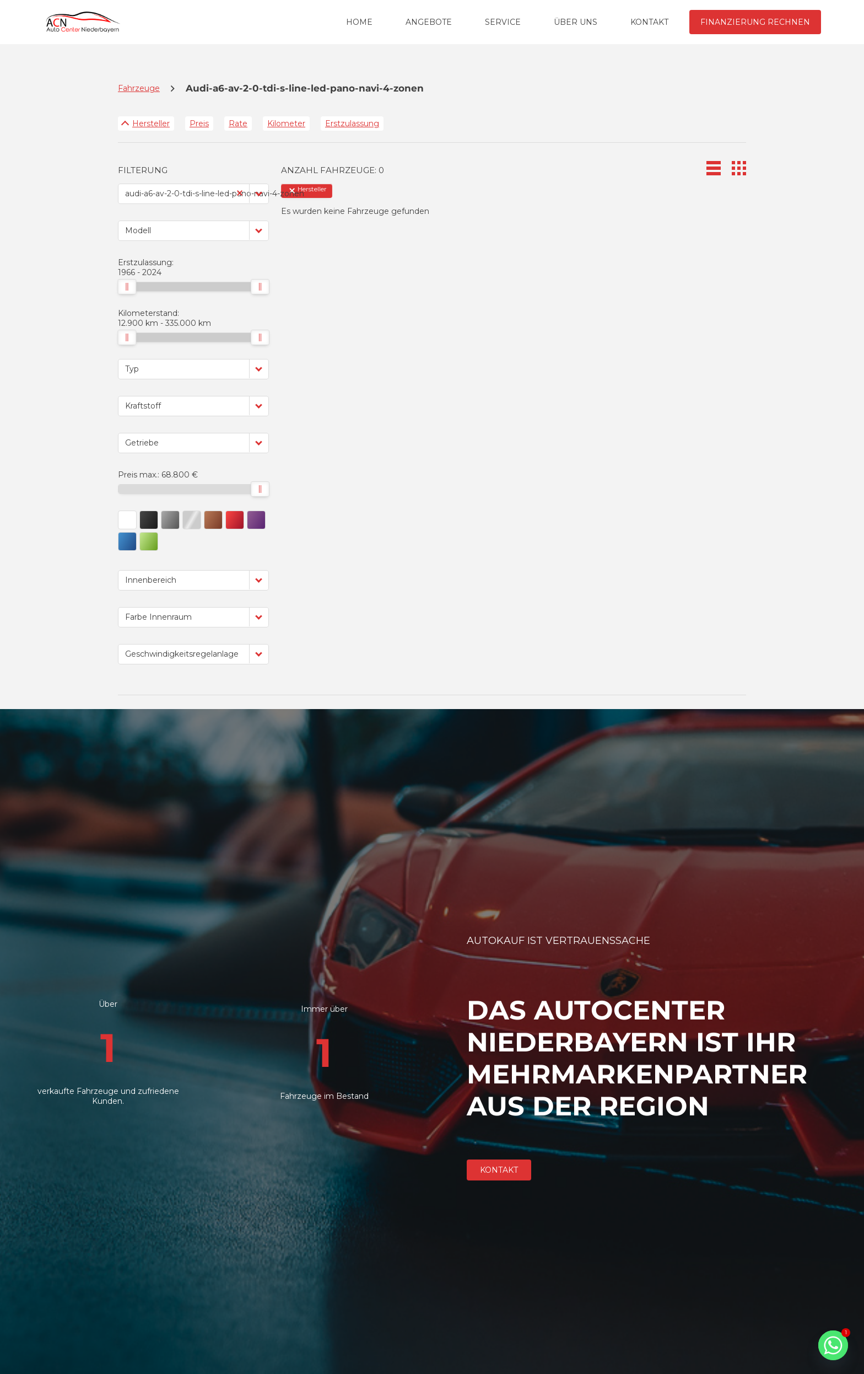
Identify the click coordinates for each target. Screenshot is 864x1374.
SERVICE (503, 22)
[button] (259, 193)
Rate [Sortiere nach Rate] (238, 123)
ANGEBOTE (429, 22)
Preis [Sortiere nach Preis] (199, 123)
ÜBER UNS (575, 22)
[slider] (126, 286)
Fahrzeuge (139, 88)
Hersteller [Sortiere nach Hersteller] (151, 123)
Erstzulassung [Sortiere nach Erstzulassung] (352, 123)
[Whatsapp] (833, 1345)
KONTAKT (649, 22)
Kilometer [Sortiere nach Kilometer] (286, 123)
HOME (359, 22)
